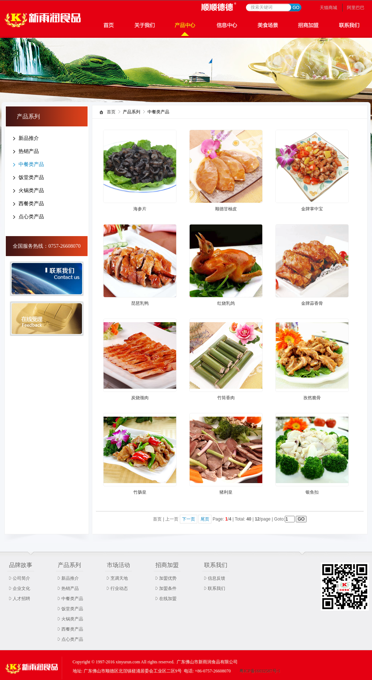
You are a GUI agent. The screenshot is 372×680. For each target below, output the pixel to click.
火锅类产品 (31, 190)
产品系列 (69, 565)
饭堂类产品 (31, 177)
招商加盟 (167, 565)
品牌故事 (20, 565)
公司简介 (21, 578)
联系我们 (215, 565)
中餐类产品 (31, 164)
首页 (111, 112)
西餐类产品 (31, 203)
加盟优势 (168, 578)
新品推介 (29, 138)
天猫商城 (328, 7)
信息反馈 (216, 578)
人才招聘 (21, 598)
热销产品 (29, 151)
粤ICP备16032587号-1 (259, 670)
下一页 (188, 519)
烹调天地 (119, 578)
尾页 (205, 519)
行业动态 (119, 588)
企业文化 (21, 588)
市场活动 (118, 565)
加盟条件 (168, 588)
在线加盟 (168, 598)
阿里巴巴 (355, 7)
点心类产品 (31, 216)
